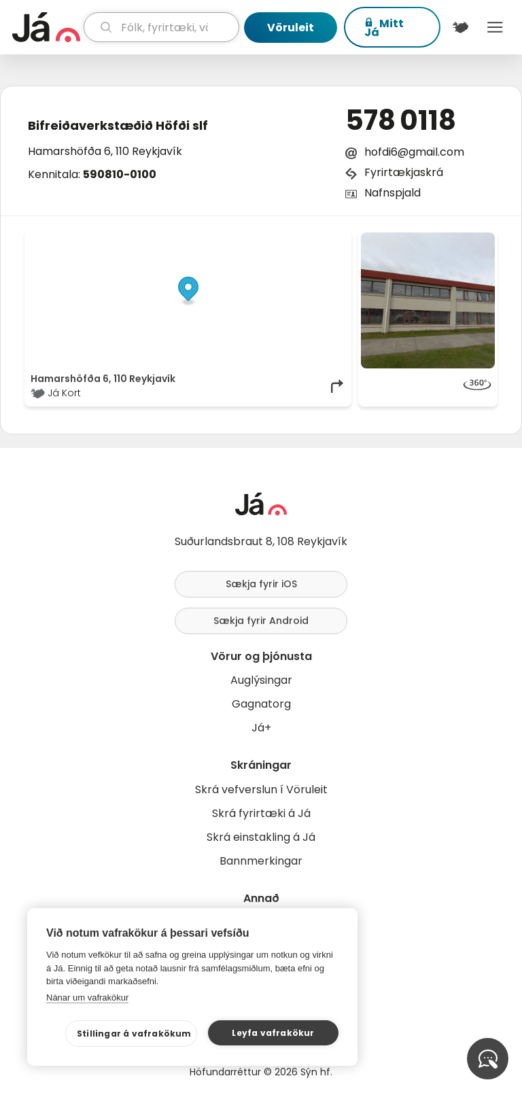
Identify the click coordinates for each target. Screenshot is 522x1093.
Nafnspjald (392, 193)
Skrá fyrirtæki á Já (261, 813)
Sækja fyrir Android (261, 620)
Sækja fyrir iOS (261, 584)
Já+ (261, 727)
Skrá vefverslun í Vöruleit (261, 789)
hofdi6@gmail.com (414, 152)
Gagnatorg (261, 704)
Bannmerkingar (261, 861)
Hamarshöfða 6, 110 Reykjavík (105, 151)
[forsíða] (46, 27)
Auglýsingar (261, 680)
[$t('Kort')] (460, 27)
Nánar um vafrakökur (87, 997)
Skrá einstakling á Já (261, 837)
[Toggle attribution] (334, 247)
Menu (495, 27)
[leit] (161, 27)
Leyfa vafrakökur (273, 1033)
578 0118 (400, 120)
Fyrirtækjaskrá (403, 172)
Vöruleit (290, 27)
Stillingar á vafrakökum (134, 1033)
